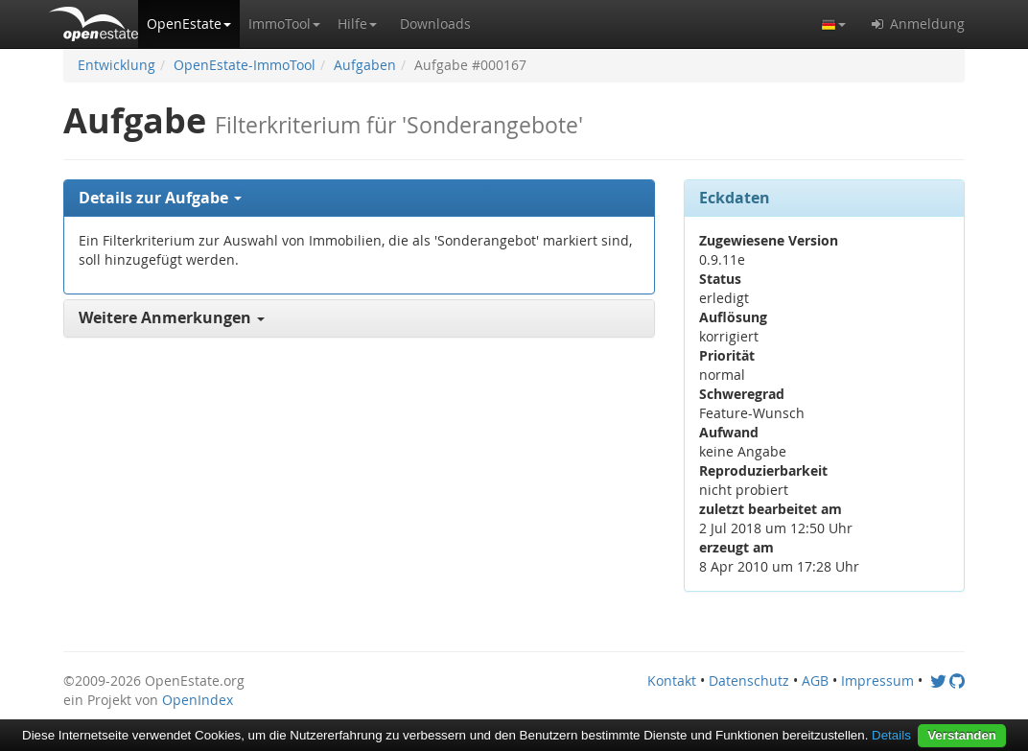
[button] (189, 24)
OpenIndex (197, 700)
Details (891, 735)
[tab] (359, 198)
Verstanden (961, 735)
